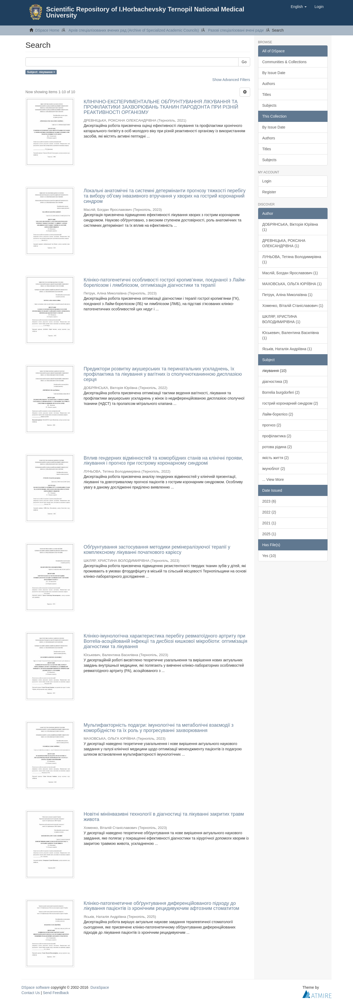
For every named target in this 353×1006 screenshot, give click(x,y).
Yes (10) (269, 556)
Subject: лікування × (41, 72)
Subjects (269, 105)
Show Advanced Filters (231, 80)
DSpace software (35, 987)
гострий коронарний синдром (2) (290, 403)
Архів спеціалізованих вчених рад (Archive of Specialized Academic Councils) (134, 30)
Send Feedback (56, 993)
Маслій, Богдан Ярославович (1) (290, 273)
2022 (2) (269, 512)
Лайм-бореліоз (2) (277, 414)
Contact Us (30, 993)
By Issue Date (273, 73)
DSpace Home (47, 30)
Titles (266, 94)
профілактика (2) (276, 436)
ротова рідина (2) (277, 447)
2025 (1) (269, 534)
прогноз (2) (271, 425)
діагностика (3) (275, 381)
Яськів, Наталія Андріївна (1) (287, 349)
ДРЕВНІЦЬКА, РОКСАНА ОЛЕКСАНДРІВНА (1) (284, 243)
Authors (268, 84)
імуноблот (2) (273, 468)
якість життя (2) (275, 458)
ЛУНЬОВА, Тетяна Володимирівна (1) (291, 259)
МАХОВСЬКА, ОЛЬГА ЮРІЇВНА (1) (292, 284)
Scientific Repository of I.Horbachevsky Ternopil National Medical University (145, 12)
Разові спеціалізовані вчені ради (236, 30)
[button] (299, 6)
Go (244, 62)
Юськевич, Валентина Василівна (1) (290, 335)
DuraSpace (99, 987)
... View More (273, 479)
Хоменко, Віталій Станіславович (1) (292, 305)
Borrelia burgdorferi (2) (281, 392)
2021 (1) (269, 523)
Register (269, 192)
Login (266, 181)
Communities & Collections (284, 62)
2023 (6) (269, 501)
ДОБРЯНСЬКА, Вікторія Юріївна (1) (290, 227)
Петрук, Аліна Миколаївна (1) (287, 295)
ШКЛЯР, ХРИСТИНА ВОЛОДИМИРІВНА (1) (281, 319)
